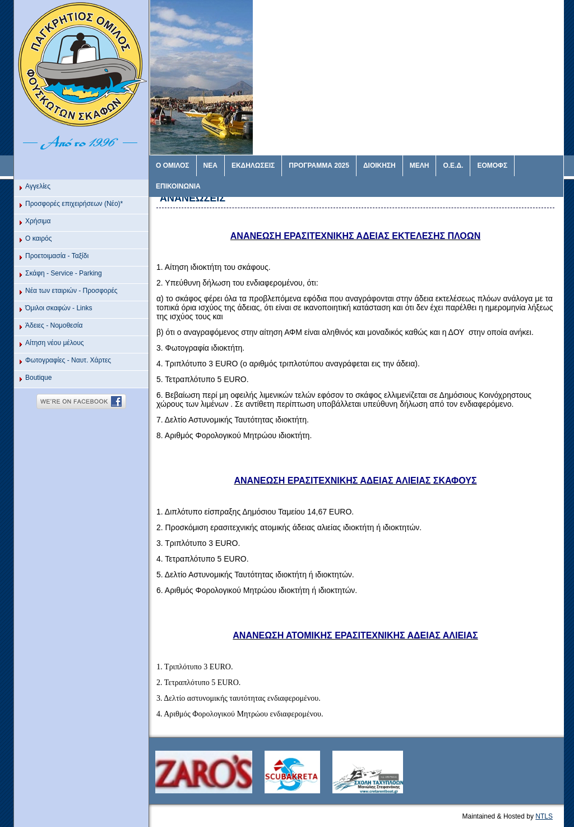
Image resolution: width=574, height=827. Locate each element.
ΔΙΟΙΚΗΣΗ (379, 165)
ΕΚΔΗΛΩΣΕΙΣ (253, 165)
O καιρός (38, 238)
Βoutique (38, 378)
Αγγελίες (37, 186)
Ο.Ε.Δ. (453, 165)
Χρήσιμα (37, 221)
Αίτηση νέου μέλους (54, 343)
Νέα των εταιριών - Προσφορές (71, 291)
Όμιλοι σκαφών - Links (58, 308)
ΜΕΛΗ (419, 165)
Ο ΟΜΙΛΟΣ (172, 165)
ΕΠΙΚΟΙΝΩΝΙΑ (178, 186)
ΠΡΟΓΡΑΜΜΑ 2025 (319, 165)
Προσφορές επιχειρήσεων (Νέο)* (74, 204)
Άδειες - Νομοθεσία (53, 325)
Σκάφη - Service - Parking (63, 273)
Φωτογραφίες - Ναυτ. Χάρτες (68, 360)
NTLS (544, 816)
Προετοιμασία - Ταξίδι (57, 256)
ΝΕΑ (210, 165)
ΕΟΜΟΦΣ (492, 165)
